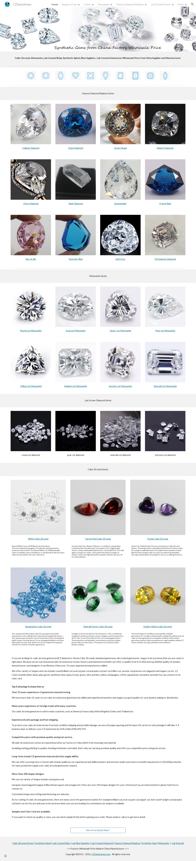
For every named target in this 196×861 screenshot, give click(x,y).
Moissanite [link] (103, 4)
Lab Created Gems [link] (161, 4)
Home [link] (54, 4)
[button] (192, 4)
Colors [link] (87, 4)
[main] (98, 58)
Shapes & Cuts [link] (69, 4)
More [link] (181, 4)
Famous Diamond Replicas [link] (130, 4)
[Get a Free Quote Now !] (98, 830)
